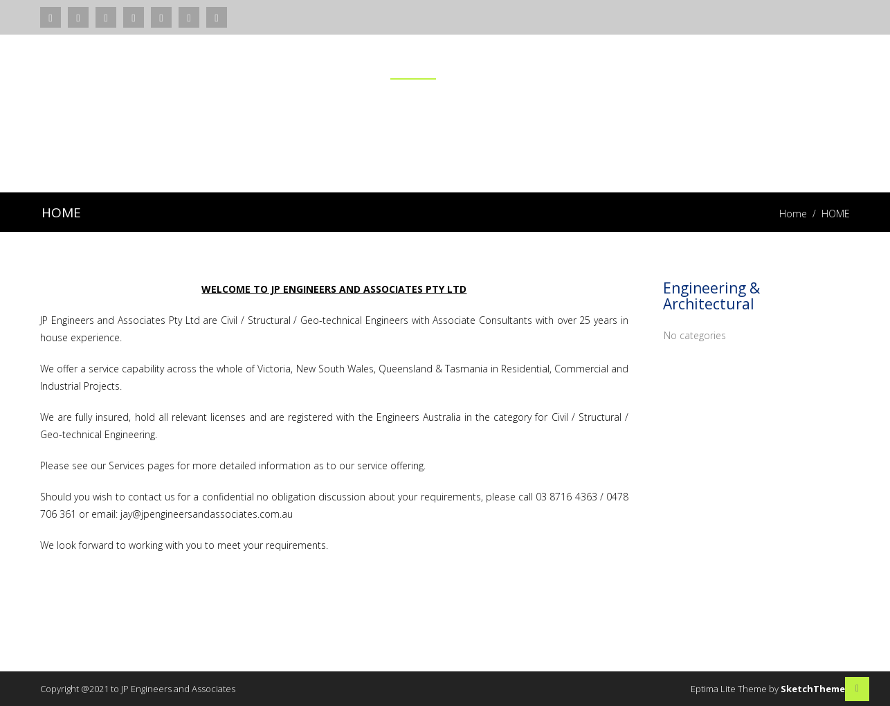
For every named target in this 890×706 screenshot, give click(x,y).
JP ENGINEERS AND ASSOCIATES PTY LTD (137, 72)
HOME (413, 62)
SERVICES (486, 62)
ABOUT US (569, 62)
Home (793, 213)
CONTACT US (811, 62)
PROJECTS (655, 62)
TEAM (729, 62)
